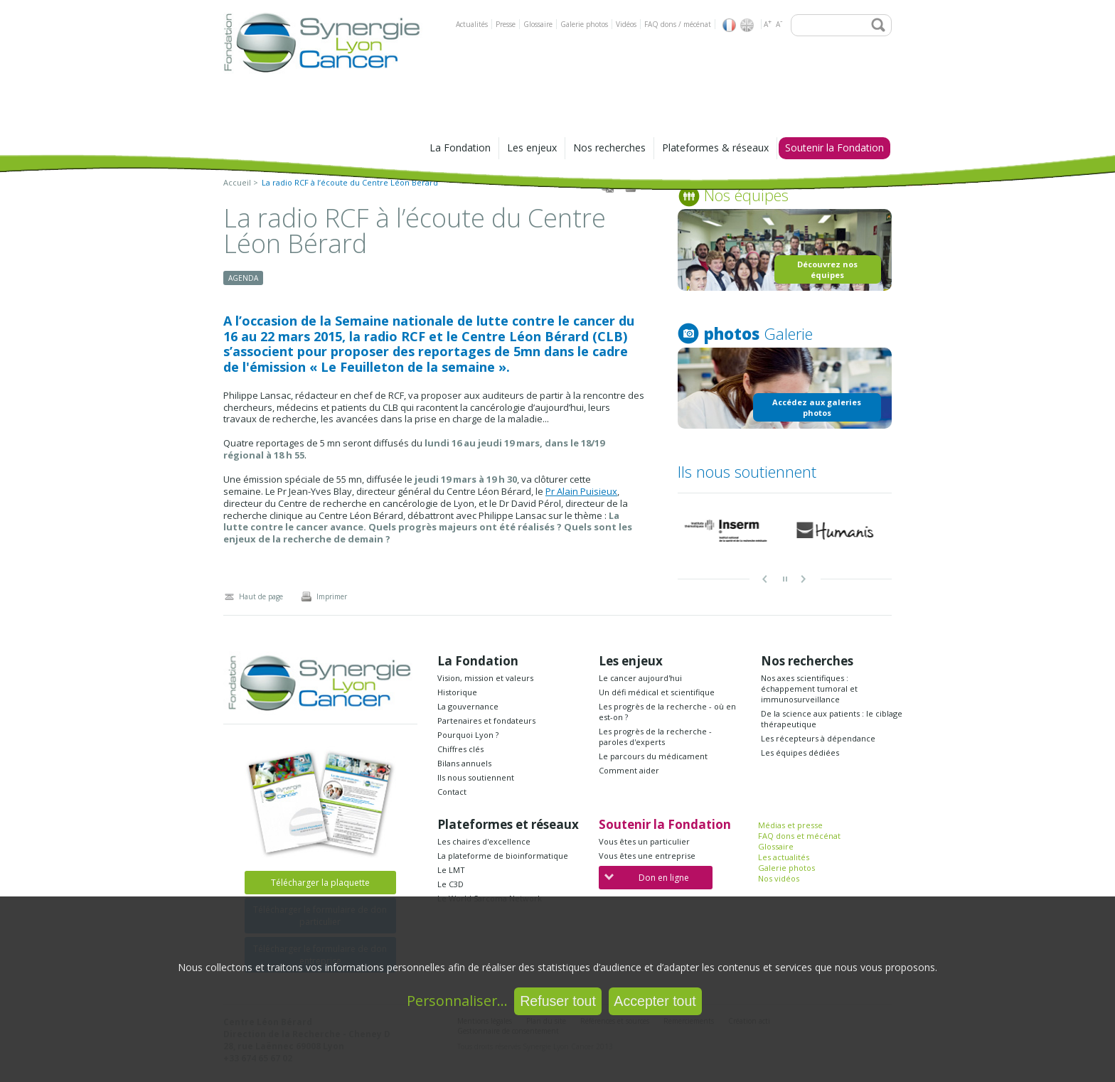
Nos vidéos (778, 878)
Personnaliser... (457, 1000)
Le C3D (450, 884)
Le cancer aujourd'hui (640, 678)
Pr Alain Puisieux (581, 491)
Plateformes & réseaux (715, 147)
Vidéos (626, 24)
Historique (457, 692)
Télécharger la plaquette (320, 883)
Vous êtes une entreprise (647, 855)
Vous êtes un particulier (644, 841)
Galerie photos (584, 24)
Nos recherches (609, 147)
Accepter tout (654, 1001)
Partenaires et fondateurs (486, 720)
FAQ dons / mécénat (677, 24)
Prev (766, 579)
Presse (506, 24)
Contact (451, 791)
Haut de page (253, 596)
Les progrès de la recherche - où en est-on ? (667, 711)
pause (785, 579)
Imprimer (324, 596)
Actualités (472, 24)
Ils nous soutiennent (475, 777)
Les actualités (783, 857)
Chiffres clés (460, 749)
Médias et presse (790, 825)
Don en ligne (646, 878)
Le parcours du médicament (653, 756)
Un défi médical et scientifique (657, 692)
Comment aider (629, 770)
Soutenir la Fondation (834, 147)
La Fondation (460, 147)
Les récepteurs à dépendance (818, 738)
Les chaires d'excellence (483, 841)
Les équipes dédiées (800, 752)
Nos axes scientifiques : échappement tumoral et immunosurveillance (809, 689)
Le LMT (451, 869)
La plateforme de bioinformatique (502, 855)
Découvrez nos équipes (827, 269)
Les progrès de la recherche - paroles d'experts (655, 736)
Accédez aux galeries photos (816, 407)
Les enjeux (532, 147)
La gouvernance (467, 706)
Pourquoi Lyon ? (467, 734)
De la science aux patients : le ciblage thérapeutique (831, 718)
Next (804, 579)
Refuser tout (558, 1001)
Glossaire (538, 24)
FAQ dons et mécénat (799, 835)
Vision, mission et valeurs (485, 678)
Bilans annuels (464, 763)
